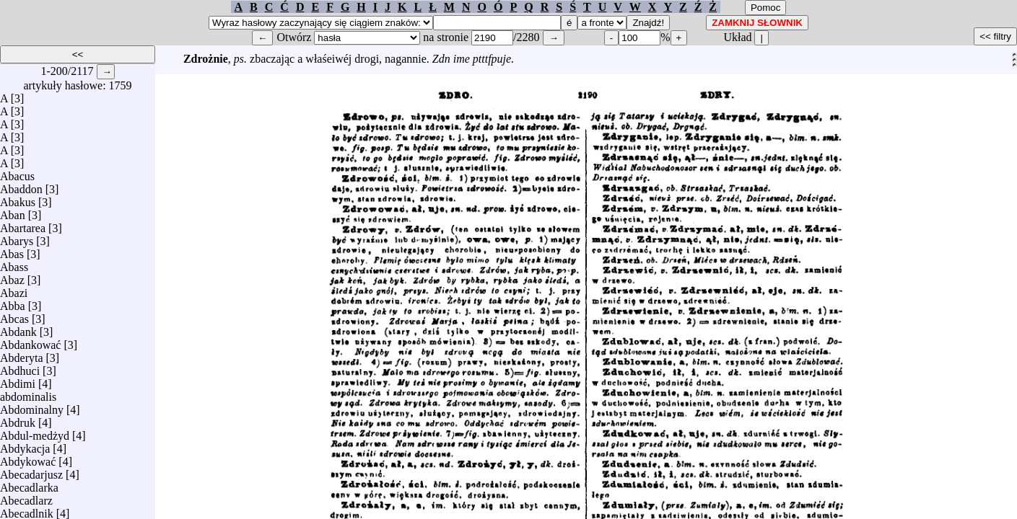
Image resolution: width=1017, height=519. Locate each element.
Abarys (16, 237)
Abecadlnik (26, 510)
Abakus (17, 198)
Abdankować (30, 341)
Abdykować (28, 458)
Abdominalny (32, 406)
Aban (12, 211)
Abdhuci (20, 367)
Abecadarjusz (31, 471)
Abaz (12, 276)
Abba (12, 302)
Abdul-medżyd (34, 432)
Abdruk (17, 419)
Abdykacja (25, 445)
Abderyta (21, 354)
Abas (12, 250)
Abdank (18, 328)
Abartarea (22, 224)
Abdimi (17, 380)
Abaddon (21, 185)
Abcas (14, 315)
